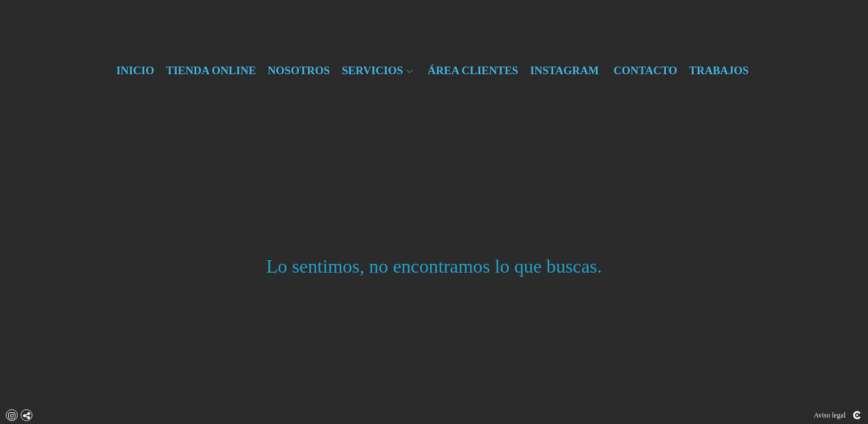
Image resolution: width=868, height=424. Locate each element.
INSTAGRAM (564, 71)
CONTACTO (645, 71)
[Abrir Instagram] (12, 415)
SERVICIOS (372, 71)
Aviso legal (830, 415)
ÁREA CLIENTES (473, 71)
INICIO (135, 71)
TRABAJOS (718, 71)
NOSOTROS (299, 71)
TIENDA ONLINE (211, 71)
